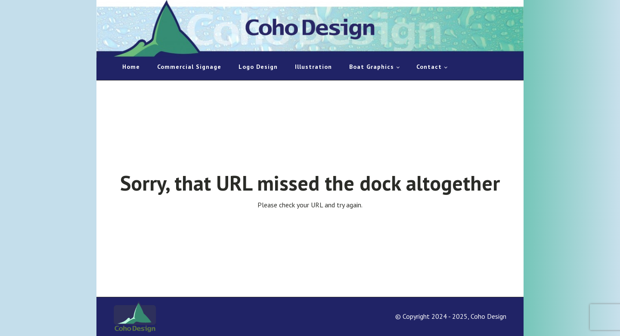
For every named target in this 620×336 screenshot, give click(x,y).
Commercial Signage (189, 67)
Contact (429, 67)
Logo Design (258, 67)
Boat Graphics (371, 67)
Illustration (313, 67)
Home (131, 67)
